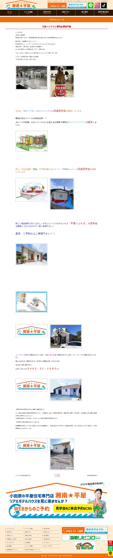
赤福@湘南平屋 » (92, 475)
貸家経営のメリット (12, 549)
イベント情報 (29, 528)
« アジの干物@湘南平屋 (22, 475)
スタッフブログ (48, 546)
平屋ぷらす (47, 532)
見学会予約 (47, 528)
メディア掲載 (29, 546)
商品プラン (28, 532)
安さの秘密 (28, 539)
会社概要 (9, 546)
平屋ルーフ (10, 535)
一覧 (57, 475)
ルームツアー (10, 542)
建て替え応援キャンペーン (32, 549)
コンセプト (47, 542)
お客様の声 (47, 539)
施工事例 (46, 535)
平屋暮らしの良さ (12, 539)
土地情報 (27, 542)
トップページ (10, 528)
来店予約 (9, 532)
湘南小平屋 (28, 535)
